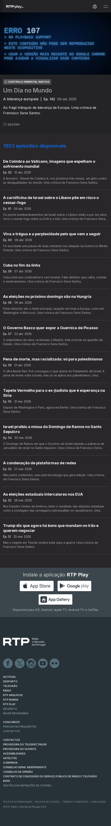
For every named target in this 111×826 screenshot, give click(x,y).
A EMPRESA (10, 762)
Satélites (10, 758)
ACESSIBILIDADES (14, 753)
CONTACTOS (11, 739)
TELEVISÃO (10, 686)
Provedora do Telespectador (25, 744)
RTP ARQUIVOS (13, 695)
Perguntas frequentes (19, 726)
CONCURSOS (11, 722)
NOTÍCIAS (9, 676)
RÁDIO (7, 690)
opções (11, 124)
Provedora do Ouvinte (19, 749)
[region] (55, 43)
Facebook (8, 663)
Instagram (31, 663)
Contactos (11, 731)
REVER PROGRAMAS (15, 713)
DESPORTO (10, 681)
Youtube (43, 663)
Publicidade (98, 802)
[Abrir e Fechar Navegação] (105, 6)
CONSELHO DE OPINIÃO (18, 771)
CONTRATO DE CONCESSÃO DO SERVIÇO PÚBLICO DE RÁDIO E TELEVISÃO (50, 776)
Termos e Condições (75, 802)
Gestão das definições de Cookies (27, 785)
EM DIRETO (10, 708)
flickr (55, 663)
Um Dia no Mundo (27, 90)
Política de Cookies (47, 802)
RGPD (6, 780)
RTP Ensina (10, 699)
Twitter (20, 663)
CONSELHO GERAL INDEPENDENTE (24, 767)
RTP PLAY (9, 704)
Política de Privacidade (17, 802)
